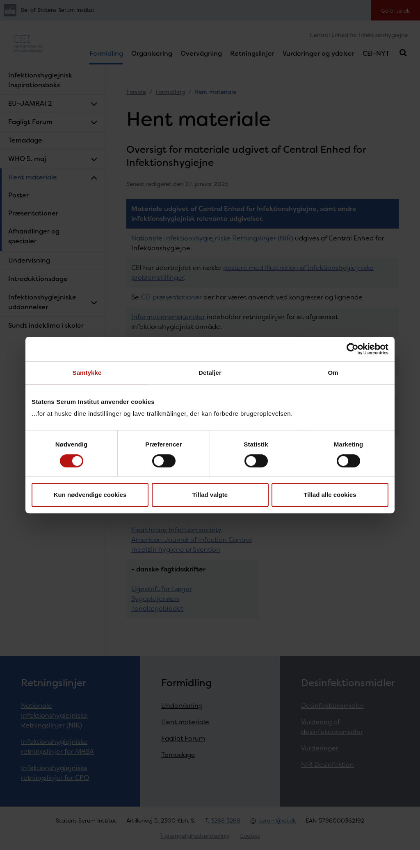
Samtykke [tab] (87, 372)
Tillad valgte (210, 494)
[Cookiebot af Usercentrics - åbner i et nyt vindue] (352, 349)
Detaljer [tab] (210, 372)
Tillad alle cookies (330, 494)
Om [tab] (333, 372)
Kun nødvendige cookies (90, 494)
